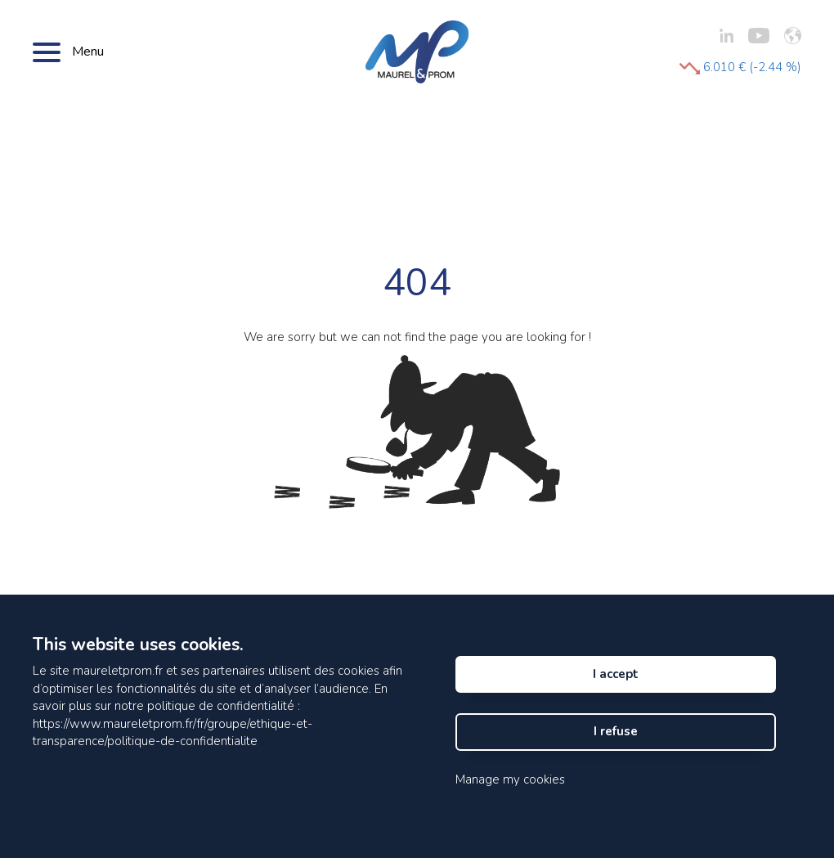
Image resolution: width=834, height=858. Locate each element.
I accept (616, 674)
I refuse (616, 731)
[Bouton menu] (47, 52)
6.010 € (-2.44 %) (740, 67)
